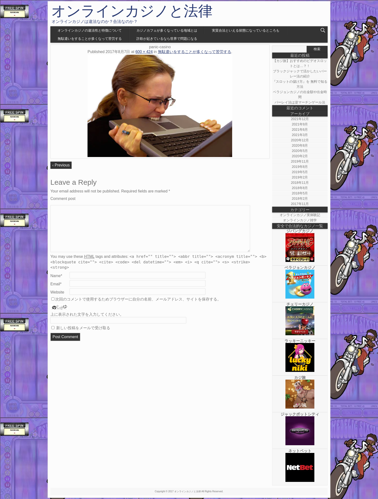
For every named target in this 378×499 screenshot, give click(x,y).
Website (57, 292)
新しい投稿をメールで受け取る (83, 328)
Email (55, 284)
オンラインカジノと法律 (132, 11)
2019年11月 (300, 161)
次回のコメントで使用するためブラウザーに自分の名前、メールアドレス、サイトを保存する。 (138, 299)
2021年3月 (300, 135)
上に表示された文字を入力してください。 (87, 314)
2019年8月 (300, 167)
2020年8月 (300, 145)
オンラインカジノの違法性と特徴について (90, 30)
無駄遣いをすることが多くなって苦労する (90, 39)
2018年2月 (300, 198)
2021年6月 (300, 129)
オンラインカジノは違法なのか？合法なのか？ (95, 22)
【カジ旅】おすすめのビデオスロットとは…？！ (300, 63)
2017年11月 (300, 204)
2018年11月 (300, 183)
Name (56, 276)
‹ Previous (61, 165)
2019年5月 (300, 172)
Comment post (62, 199)
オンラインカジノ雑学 (300, 220)
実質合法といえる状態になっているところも (245, 30)
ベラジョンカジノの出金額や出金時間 (300, 94)
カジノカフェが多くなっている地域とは (166, 30)
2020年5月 (300, 151)
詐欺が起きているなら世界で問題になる (166, 39)
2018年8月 (300, 188)
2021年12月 (300, 119)
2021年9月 (300, 124)
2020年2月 (300, 156)
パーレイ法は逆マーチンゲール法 (300, 102)
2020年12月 (300, 140)
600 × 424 (144, 52)
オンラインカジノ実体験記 (300, 215)
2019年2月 (300, 177)
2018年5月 (300, 193)
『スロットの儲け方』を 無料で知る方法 (299, 84)
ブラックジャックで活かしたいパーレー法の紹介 (300, 73)
